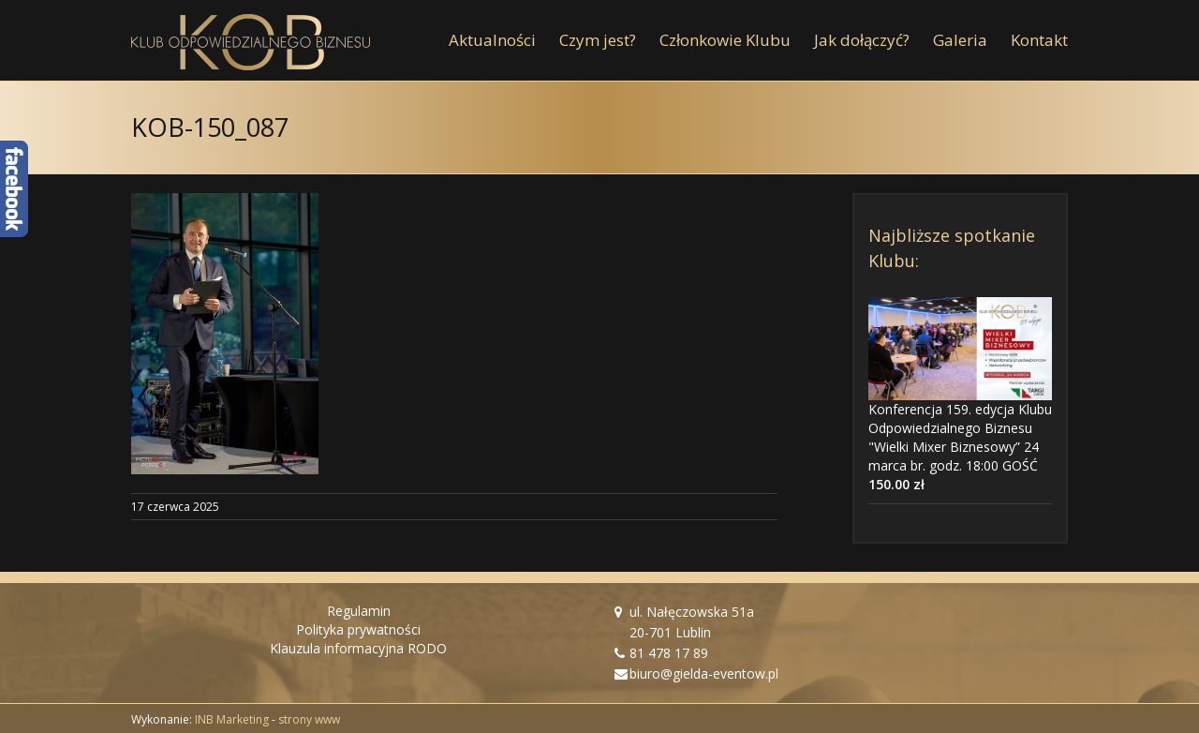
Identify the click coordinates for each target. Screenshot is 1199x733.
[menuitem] (504, 40)
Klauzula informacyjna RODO (358, 648)
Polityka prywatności (358, 629)
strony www (309, 719)
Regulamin (359, 611)
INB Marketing (232, 719)
